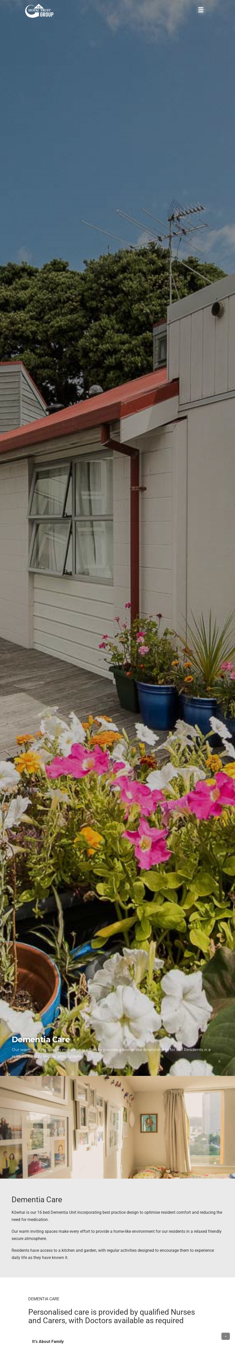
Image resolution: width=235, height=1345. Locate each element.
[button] (225, 1336)
